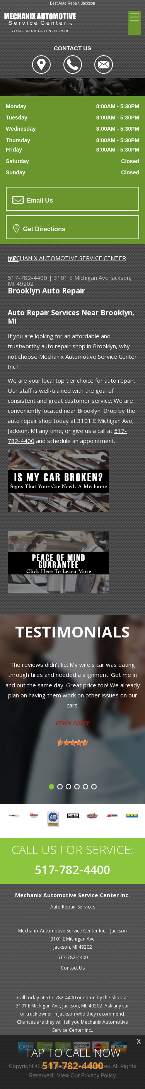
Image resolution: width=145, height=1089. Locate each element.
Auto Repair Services (72, 906)
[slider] (72, 743)
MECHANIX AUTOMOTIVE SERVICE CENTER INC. (67, 258)
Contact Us (73, 968)
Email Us (32, 200)
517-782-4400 (27, 277)
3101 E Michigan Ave (81, 277)
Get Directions (39, 228)
